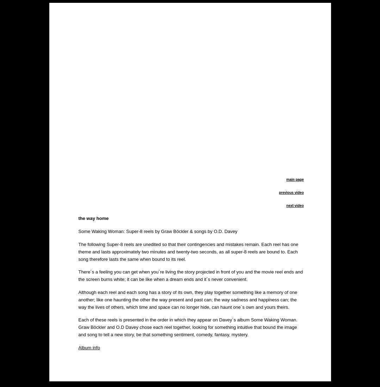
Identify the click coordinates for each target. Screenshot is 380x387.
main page (295, 180)
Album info (89, 347)
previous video (291, 193)
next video (295, 206)
